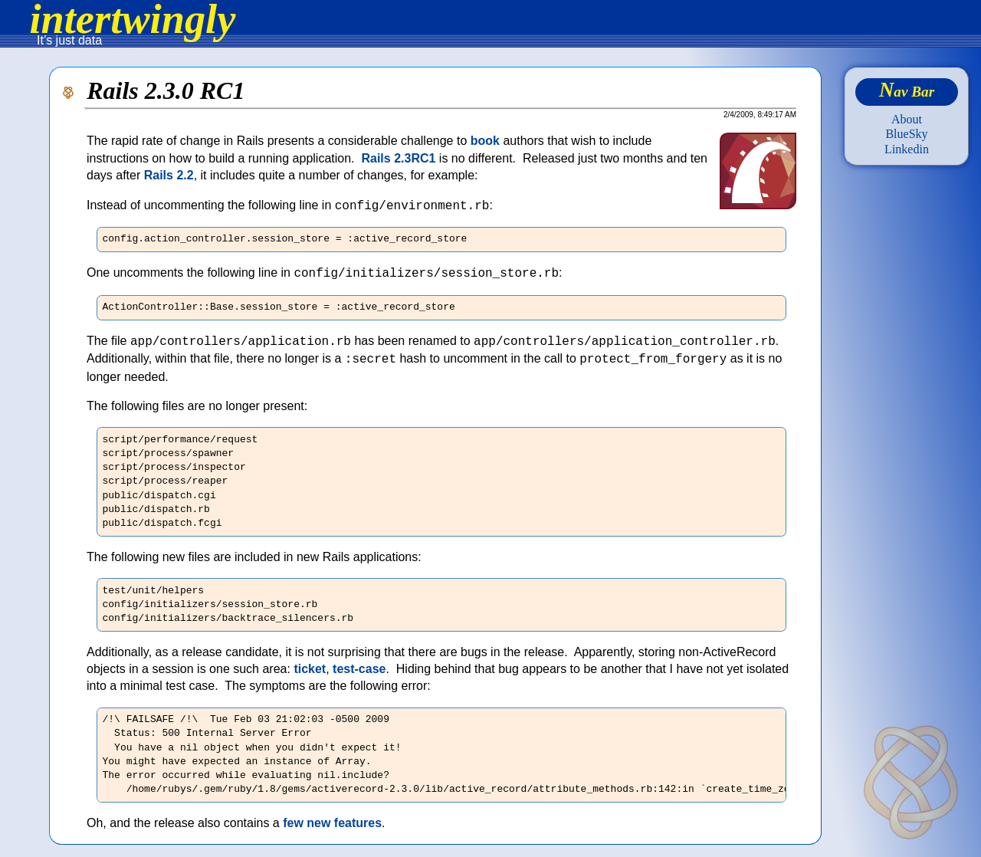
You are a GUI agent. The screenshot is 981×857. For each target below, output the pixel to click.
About (906, 119)
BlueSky (906, 133)
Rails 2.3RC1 (398, 158)
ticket (310, 668)
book (485, 140)
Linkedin (906, 149)
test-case (359, 668)
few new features (332, 822)
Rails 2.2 (169, 175)
